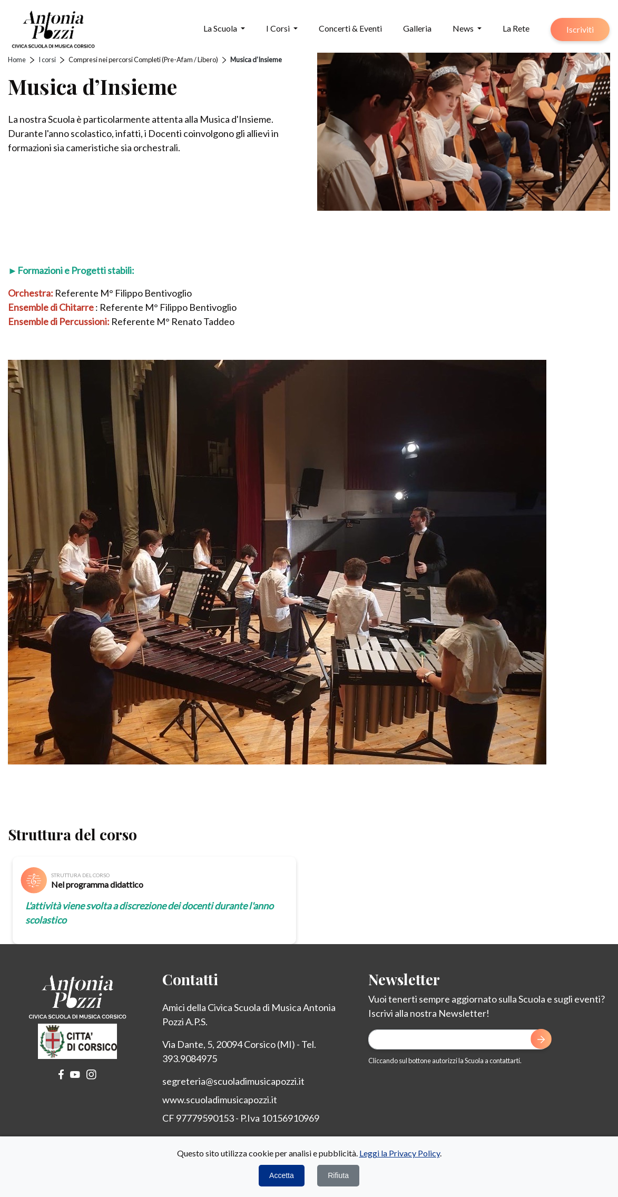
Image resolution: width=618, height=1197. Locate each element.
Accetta (281, 1175)
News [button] (464, 28)
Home (17, 59)
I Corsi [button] (278, 28)
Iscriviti (580, 29)
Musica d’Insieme (256, 59)
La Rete (516, 28)
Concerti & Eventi (350, 28)
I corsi (47, 59)
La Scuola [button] (221, 28)
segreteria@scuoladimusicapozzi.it (233, 1081)
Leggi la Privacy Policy (399, 1153)
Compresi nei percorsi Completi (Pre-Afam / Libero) (143, 59)
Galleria (417, 28)
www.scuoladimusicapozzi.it (219, 1099)
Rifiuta (338, 1175)
